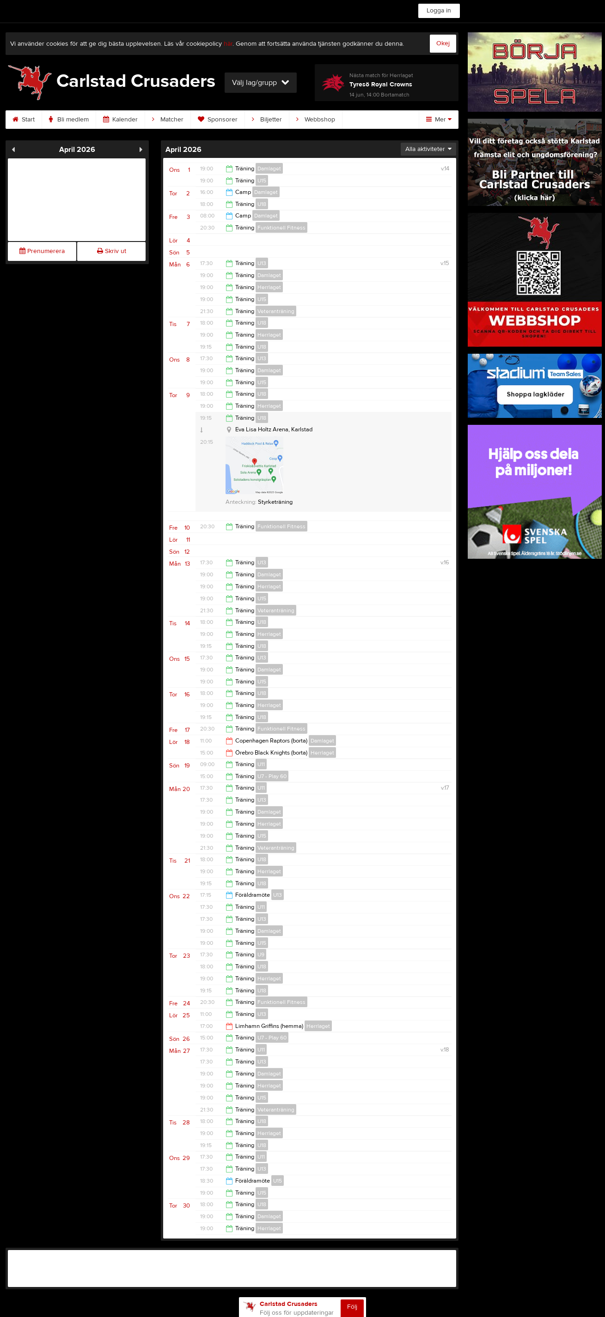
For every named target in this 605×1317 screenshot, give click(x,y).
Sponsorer (218, 119)
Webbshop (315, 119)
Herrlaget (269, 287)
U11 (261, 764)
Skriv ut (111, 251)
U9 (260, 954)
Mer (439, 119)
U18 (261, 204)
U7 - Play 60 (272, 776)
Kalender (120, 119)
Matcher (167, 119)
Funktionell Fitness (281, 227)
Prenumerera (42, 251)
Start (23, 119)
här (228, 44)
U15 (261, 180)
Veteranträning (275, 311)
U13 (261, 263)
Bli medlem (69, 119)
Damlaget (269, 168)
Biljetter (267, 119)
